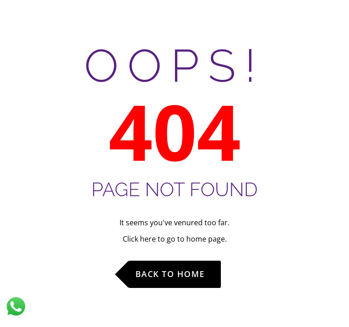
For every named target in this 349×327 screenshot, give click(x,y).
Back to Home (170, 273)
